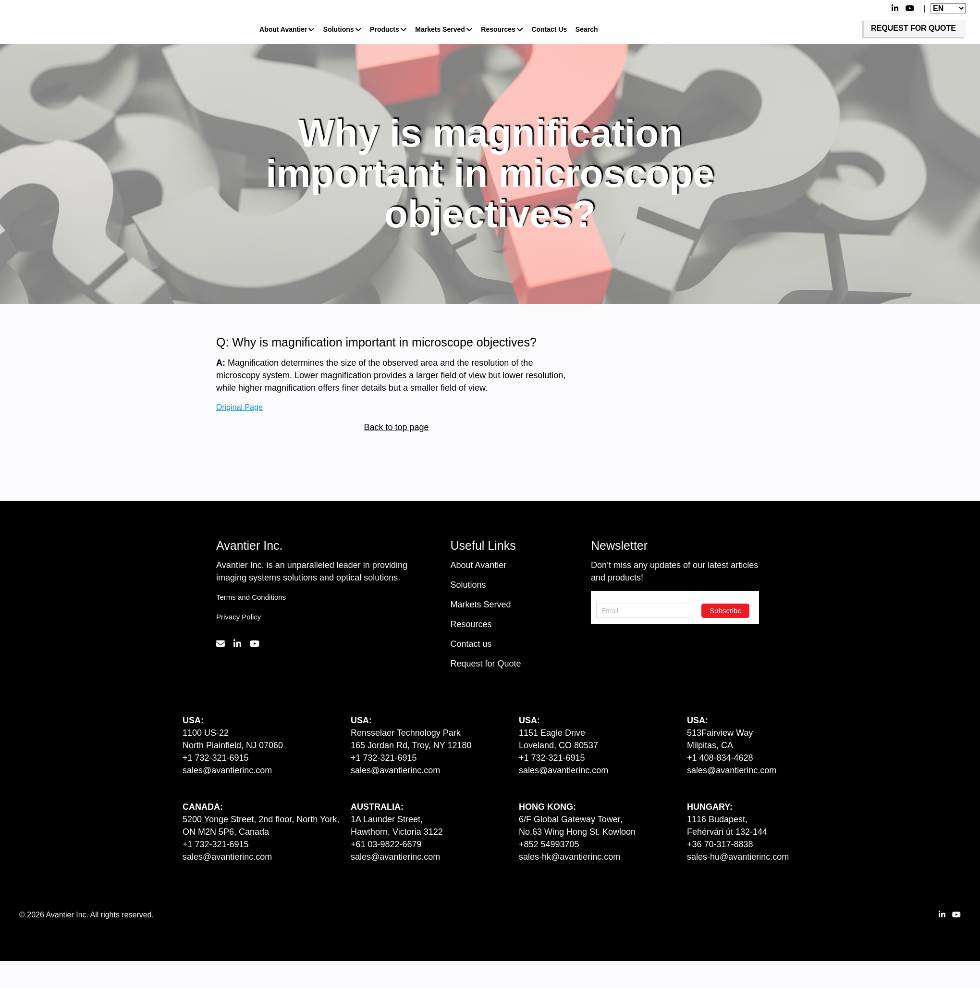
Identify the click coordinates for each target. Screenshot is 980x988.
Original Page (239, 406)
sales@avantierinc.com (227, 770)
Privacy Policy (238, 617)
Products (384, 29)
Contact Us (549, 29)
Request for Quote (486, 663)
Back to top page (396, 427)
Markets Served (440, 29)
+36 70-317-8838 (720, 844)
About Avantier (283, 29)
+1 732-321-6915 (216, 758)
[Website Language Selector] (948, 8)
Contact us (471, 644)
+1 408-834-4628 (720, 758)
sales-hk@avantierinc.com (569, 857)
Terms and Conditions (251, 597)
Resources (498, 29)
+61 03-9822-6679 (386, 844)
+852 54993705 (549, 844)
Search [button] (587, 29)
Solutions (338, 29)
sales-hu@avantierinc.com (738, 857)
